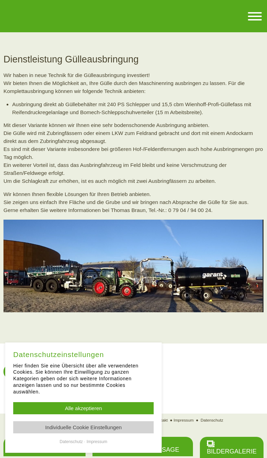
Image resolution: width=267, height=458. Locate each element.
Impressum (183, 420)
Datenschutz (212, 420)
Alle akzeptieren (83, 408)
